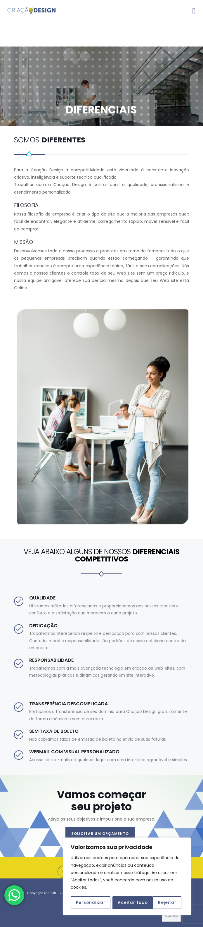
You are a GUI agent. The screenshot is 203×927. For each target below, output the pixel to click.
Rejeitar (127, 903)
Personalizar (90, 903)
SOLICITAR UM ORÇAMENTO (100, 833)
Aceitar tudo (163, 903)
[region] (127, 876)
